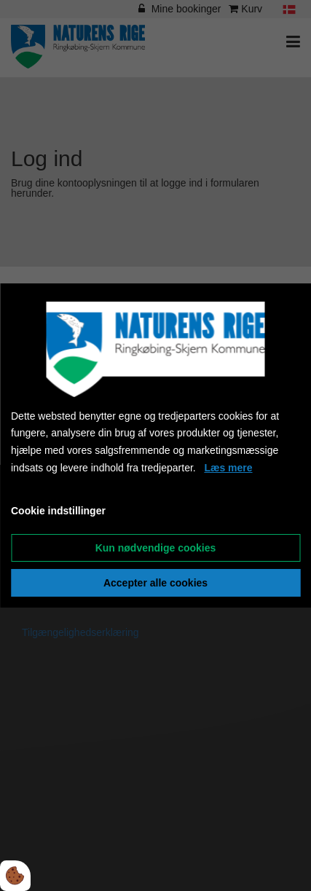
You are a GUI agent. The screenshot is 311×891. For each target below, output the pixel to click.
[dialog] (155, 445)
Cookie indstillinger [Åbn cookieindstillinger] (58, 511)
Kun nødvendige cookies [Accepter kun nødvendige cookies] (155, 548)
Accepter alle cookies (155, 583)
